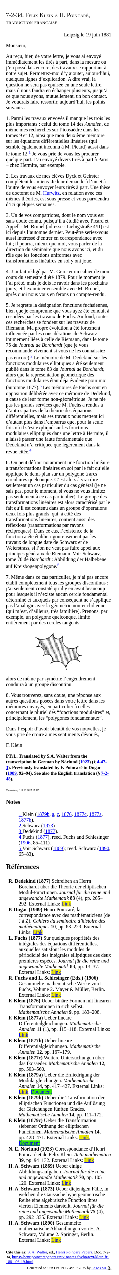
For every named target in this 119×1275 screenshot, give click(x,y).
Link (66, 903)
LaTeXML (101, 1268)
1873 (48, 825)
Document (41, 1092)
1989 (12, 773)
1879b (43, 814)
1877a (95, 814)
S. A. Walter (37, 1252)
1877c (80, 814)
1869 (58, 848)
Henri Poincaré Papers (74, 1252)
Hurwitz (51, 193)
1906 (25, 842)
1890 (104, 848)
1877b (25, 820)
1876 (67, 814)
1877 (50, 831)
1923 (84, 761)
